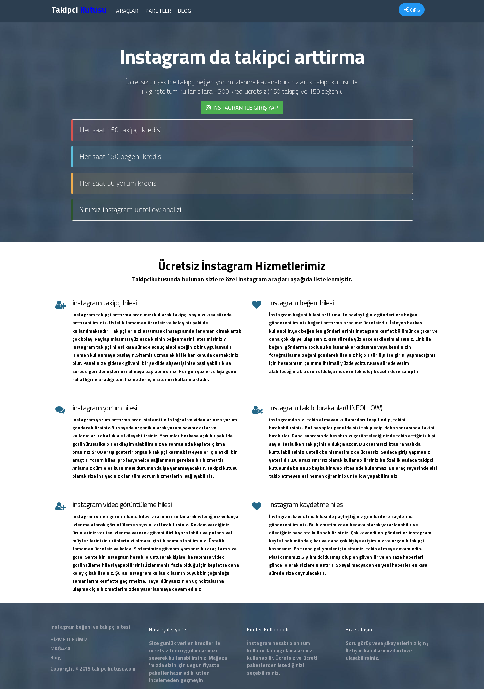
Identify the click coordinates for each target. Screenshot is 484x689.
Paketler (158, 11)
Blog (184, 11)
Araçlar (127, 11)
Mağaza (218, 658)
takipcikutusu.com (114, 669)
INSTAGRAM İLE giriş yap (242, 107)
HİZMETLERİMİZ (69, 639)
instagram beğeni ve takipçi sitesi (90, 627)
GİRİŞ (412, 10)
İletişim (354, 650)
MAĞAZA (60, 648)
